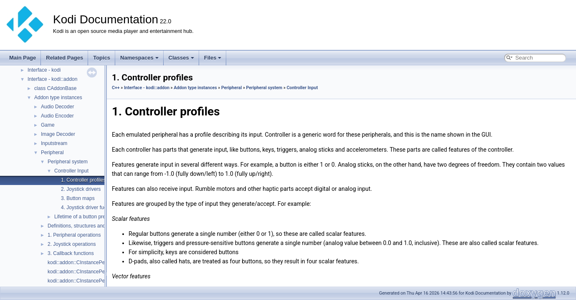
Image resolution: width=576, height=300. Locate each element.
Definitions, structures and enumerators (91, 226)
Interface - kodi (44, 70)
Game (48, 125)
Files (213, 58)
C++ (116, 87)
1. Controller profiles (83, 180)
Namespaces (139, 58)
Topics (101, 58)
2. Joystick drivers (81, 189)
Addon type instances (58, 97)
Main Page (22, 58)
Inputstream (54, 143)
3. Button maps (78, 198)
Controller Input (71, 171)
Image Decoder (58, 134)
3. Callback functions (71, 253)
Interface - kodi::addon (52, 79)
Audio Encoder (57, 116)
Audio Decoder (57, 107)
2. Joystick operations (72, 244)
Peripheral (52, 152)
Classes (181, 58)
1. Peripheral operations (74, 235)
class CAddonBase (55, 88)
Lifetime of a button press (82, 217)
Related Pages (64, 58)
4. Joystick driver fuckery (88, 207)
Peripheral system (68, 162)
